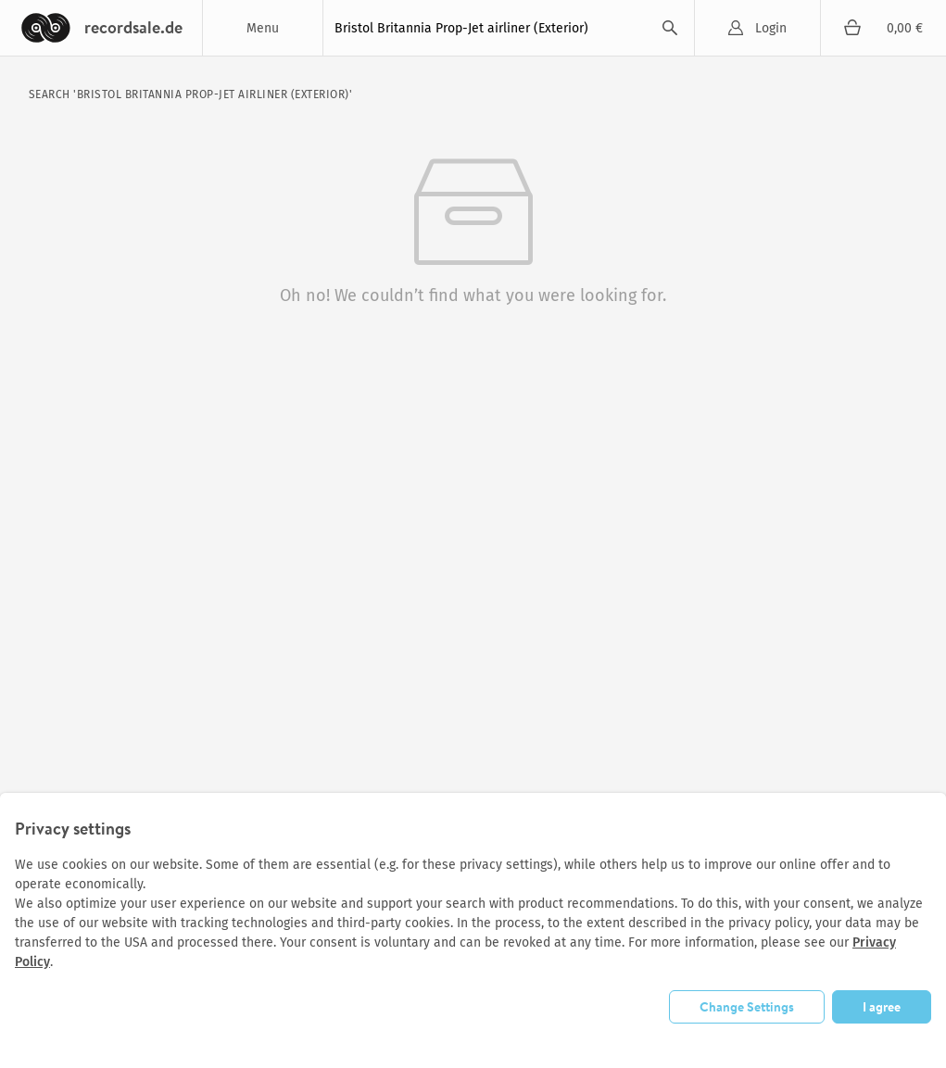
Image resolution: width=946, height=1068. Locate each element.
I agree (882, 1006)
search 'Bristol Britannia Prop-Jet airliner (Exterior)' (191, 94)
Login (771, 28)
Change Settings (747, 1006)
